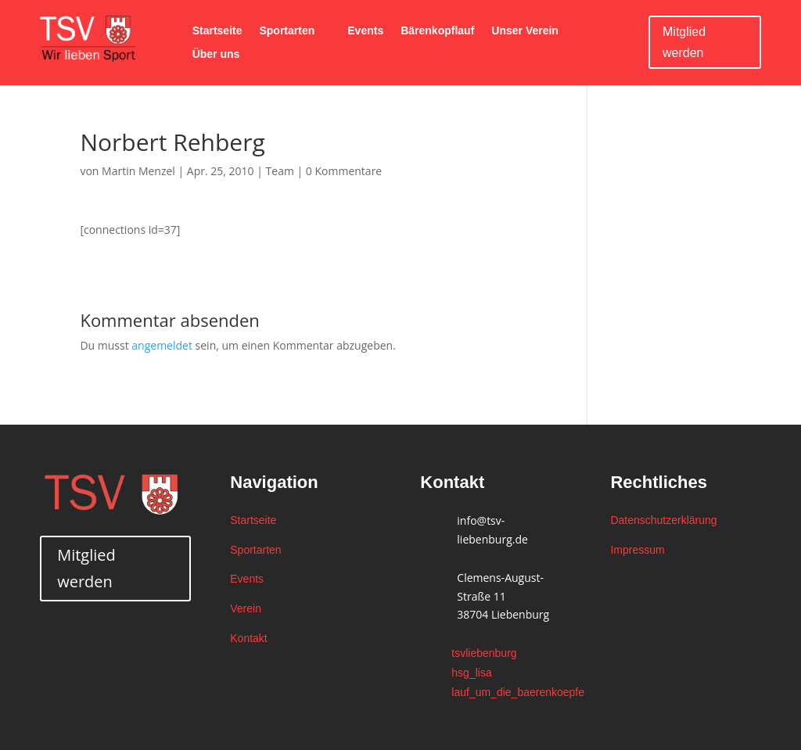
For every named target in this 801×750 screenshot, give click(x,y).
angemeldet (161, 345)
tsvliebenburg (483, 653)
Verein (245, 608)
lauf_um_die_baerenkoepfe (517, 692)
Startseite (217, 31)
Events (365, 31)
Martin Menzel (138, 170)
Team (280, 170)
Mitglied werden (684, 42)
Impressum (637, 550)
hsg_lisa (471, 672)
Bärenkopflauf (437, 31)
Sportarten (286, 31)
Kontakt (248, 638)
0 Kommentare (344, 170)
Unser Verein (525, 31)
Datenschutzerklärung (663, 520)
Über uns (216, 54)
